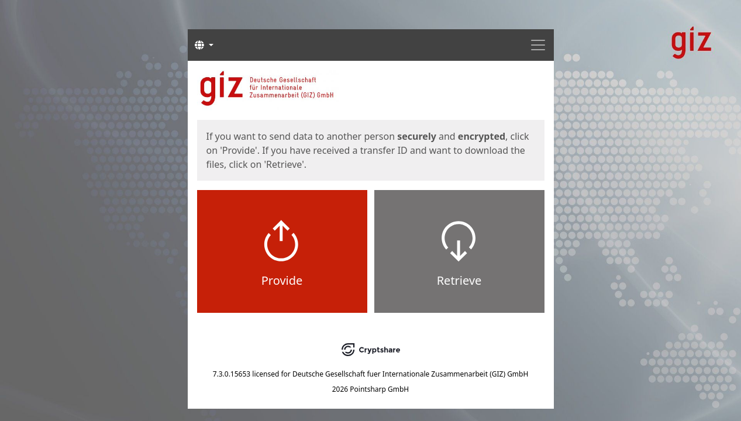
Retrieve (459, 280)
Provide (282, 280)
